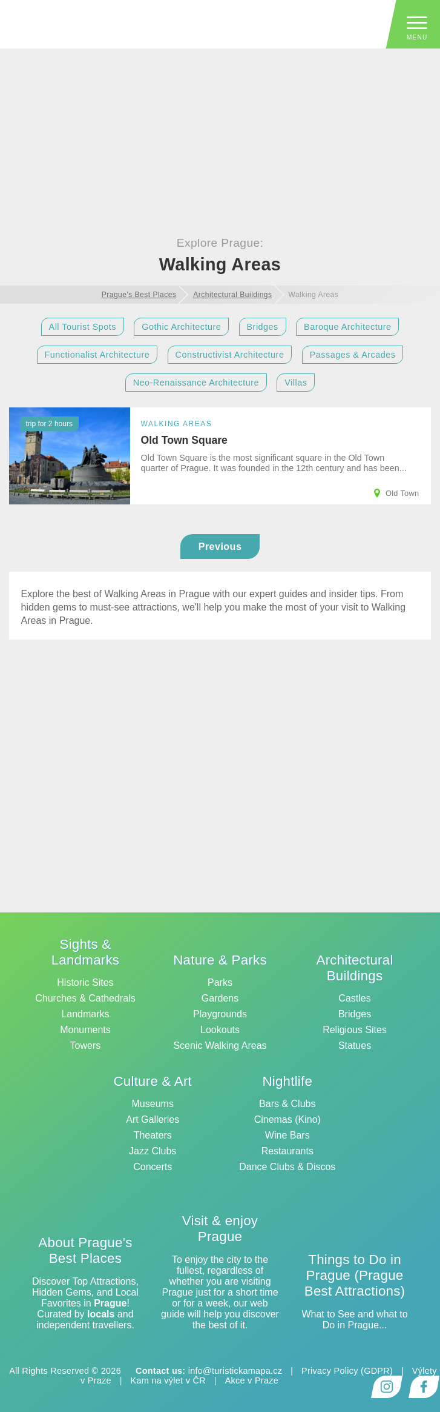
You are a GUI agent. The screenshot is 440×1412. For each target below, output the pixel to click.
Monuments (85, 1030)
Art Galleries (152, 1119)
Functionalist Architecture (97, 355)
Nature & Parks (220, 960)
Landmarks (85, 1014)
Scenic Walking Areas (219, 1045)
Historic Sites (85, 982)
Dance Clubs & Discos (287, 1167)
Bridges (262, 327)
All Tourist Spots (82, 327)
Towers (85, 1045)
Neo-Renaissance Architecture (196, 382)
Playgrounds (220, 1014)
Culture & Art (152, 1081)
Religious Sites (355, 1030)
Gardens (220, 998)
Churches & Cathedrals (85, 998)
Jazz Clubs (152, 1151)
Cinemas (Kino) (287, 1119)
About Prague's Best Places (85, 1250)
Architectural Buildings (355, 967)
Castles (354, 998)
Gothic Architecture (181, 327)
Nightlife (287, 1081)
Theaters (153, 1135)
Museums (153, 1104)
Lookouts (220, 1030)
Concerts (152, 1167)
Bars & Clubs (287, 1104)
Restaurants (287, 1151)
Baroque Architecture (347, 327)
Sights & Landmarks (85, 952)
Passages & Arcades (353, 355)
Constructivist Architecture (230, 355)
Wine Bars (287, 1135)
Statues (354, 1045)
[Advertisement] (220, 91)
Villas (295, 382)
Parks (220, 982)
